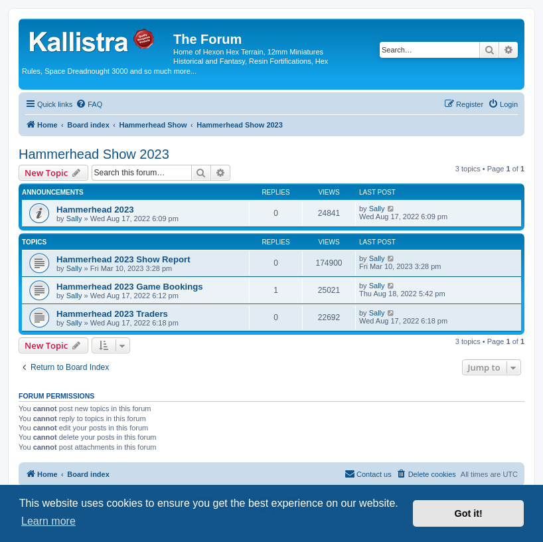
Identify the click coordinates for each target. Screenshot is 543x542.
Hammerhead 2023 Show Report (123, 259)
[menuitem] (89, 104)
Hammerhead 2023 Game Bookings (129, 287)
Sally (74, 219)
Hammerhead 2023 (95, 210)
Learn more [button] (48, 521)
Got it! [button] (469, 513)
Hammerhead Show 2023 (94, 154)
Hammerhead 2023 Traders (112, 314)
